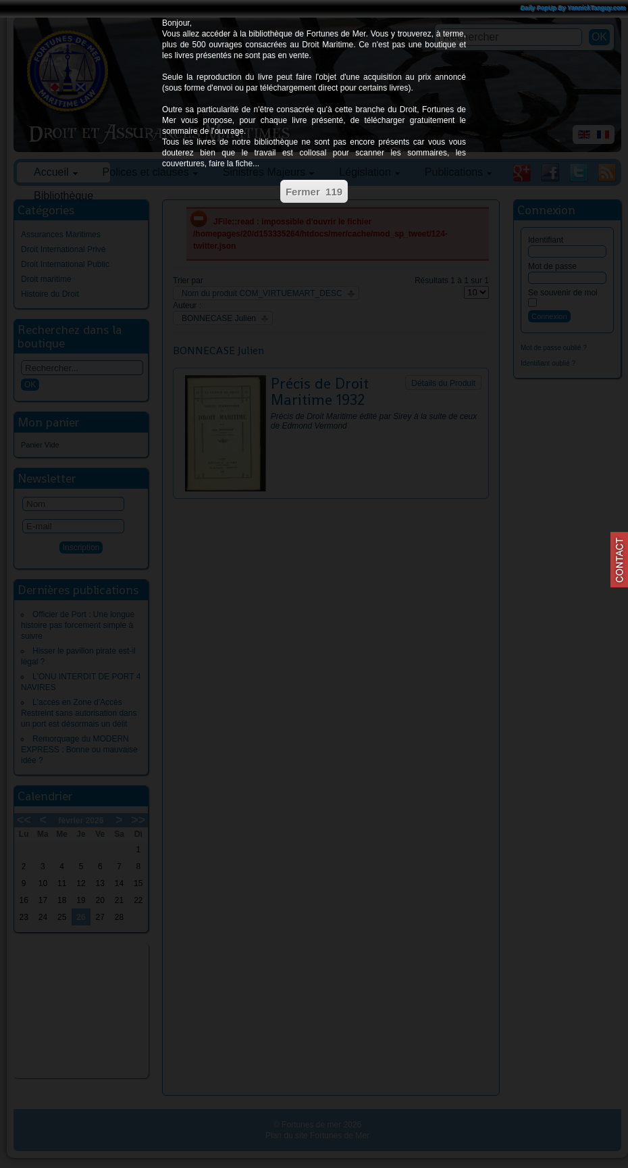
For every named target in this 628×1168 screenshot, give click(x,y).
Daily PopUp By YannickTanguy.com (573, 8)
